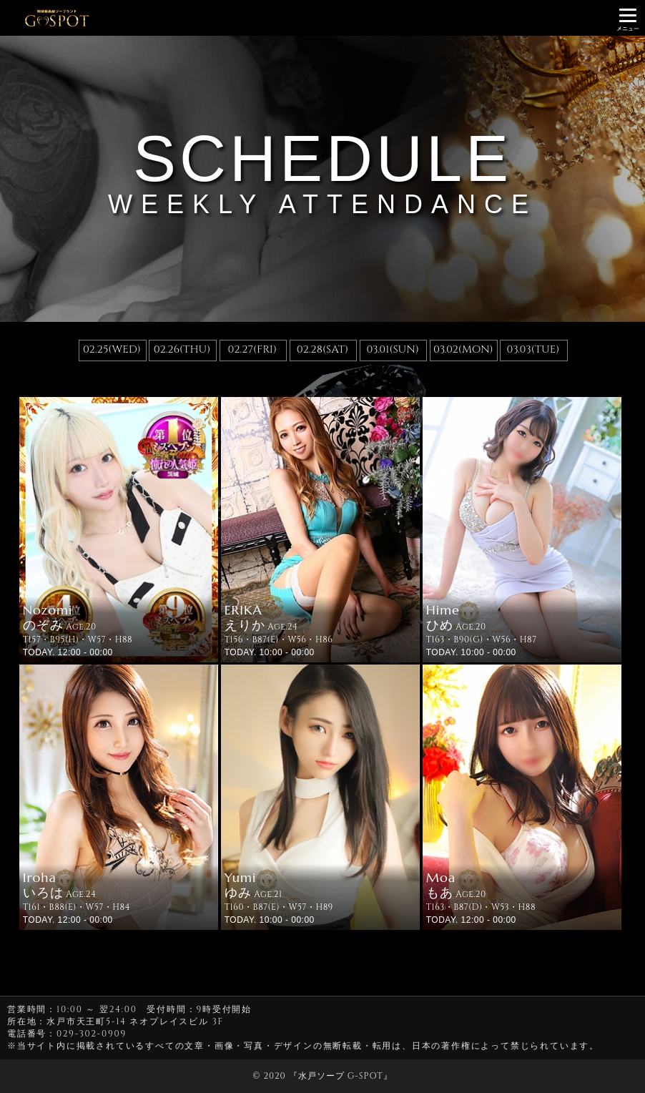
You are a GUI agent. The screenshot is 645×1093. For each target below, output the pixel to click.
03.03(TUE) (533, 349)
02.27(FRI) (252, 349)
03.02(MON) (463, 349)
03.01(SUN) (392, 349)
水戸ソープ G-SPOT (340, 1076)
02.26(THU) (182, 349)
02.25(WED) (112, 349)
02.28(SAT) (322, 349)
